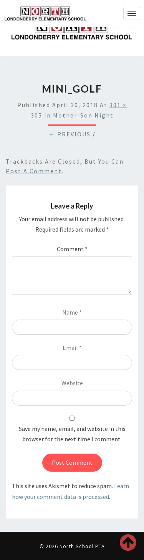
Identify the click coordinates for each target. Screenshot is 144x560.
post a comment (34, 171)
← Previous (69, 134)
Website (72, 383)
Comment (72, 249)
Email (72, 347)
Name (72, 312)
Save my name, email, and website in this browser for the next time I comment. (72, 434)
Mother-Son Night (83, 115)
